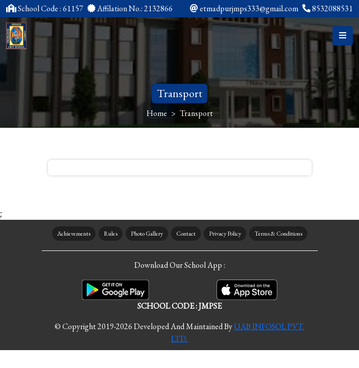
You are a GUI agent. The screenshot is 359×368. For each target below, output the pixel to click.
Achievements (73, 233)
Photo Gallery (147, 233)
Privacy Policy (225, 233)
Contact (186, 233)
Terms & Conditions (278, 233)
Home (157, 113)
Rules (110, 233)
